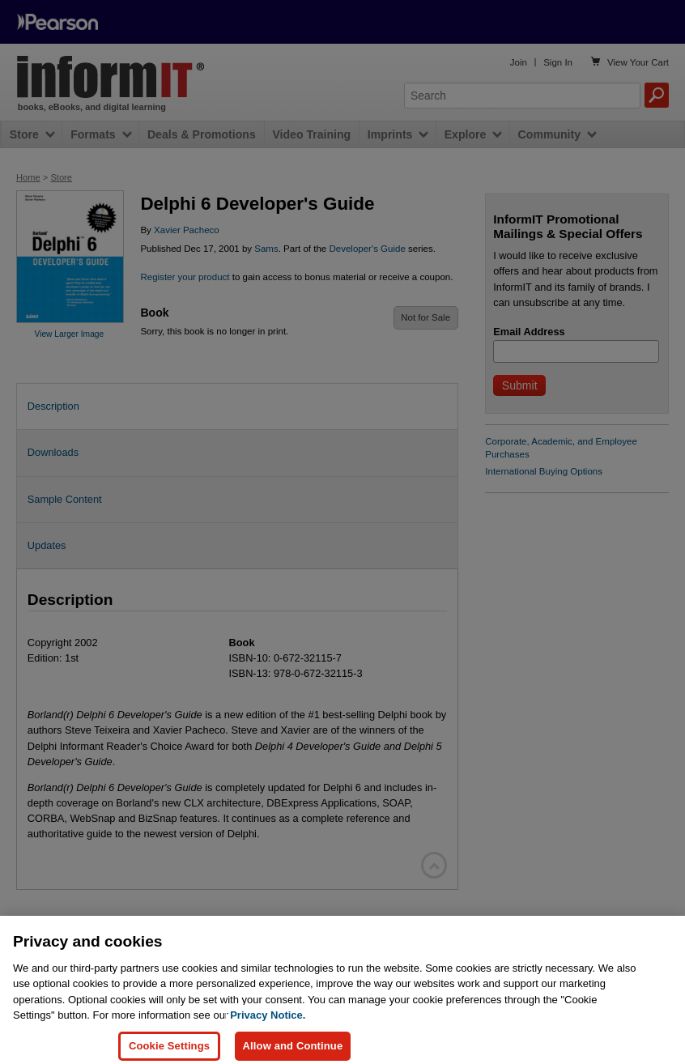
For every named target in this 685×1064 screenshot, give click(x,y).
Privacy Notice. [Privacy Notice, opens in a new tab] (267, 1024)
